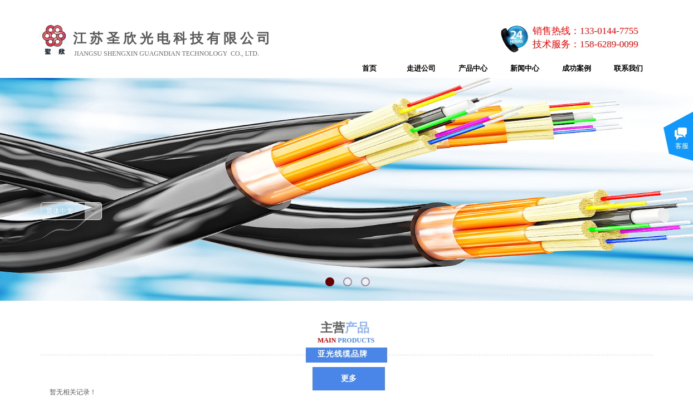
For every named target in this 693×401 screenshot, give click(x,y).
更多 (349, 378)
